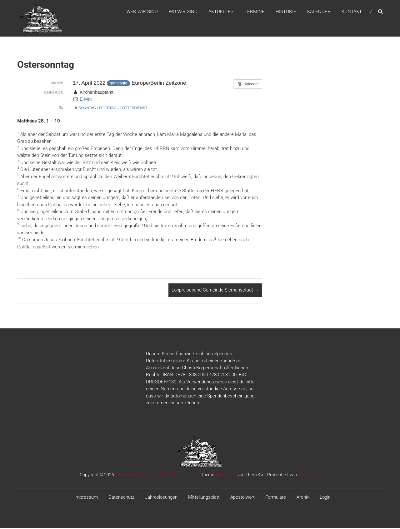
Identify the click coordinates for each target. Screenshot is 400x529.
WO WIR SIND (183, 12)
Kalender (319, 12)
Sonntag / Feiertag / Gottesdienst (111, 109)
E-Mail (82, 100)
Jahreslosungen (161, 498)
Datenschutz (121, 498)
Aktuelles (220, 12)
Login (325, 498)
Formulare (275, 498)
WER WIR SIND (142, 12)
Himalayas (226, 475)
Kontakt (352, 12)
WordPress (308, 475)
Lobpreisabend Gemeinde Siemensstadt (215, 291)
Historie (286, 12)
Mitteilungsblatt (204, 498)
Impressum (86, 498)
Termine (254, 12)
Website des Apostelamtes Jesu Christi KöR (157, 475)
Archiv (303, 498)
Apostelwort (242, 498)
